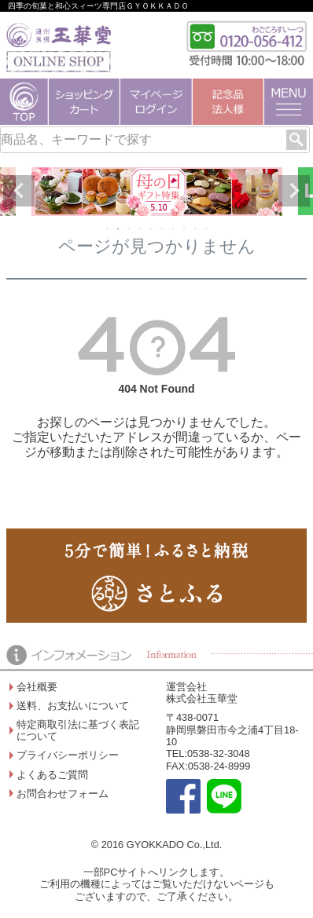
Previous (19, 191)
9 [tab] (196, 228)
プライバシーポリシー (68, 755)
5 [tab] (152, 228)
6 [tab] (163, 228)
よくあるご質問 (52, 775)
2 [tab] (119, 228)
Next (294, 191)
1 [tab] (108, 228)
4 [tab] (141, 228)
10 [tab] (207, 228)
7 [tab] (174, 228)
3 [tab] (130, 228)
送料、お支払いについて (73, 705)
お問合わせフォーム (63, 793)
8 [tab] (185, 228)
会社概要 (37, 687)
